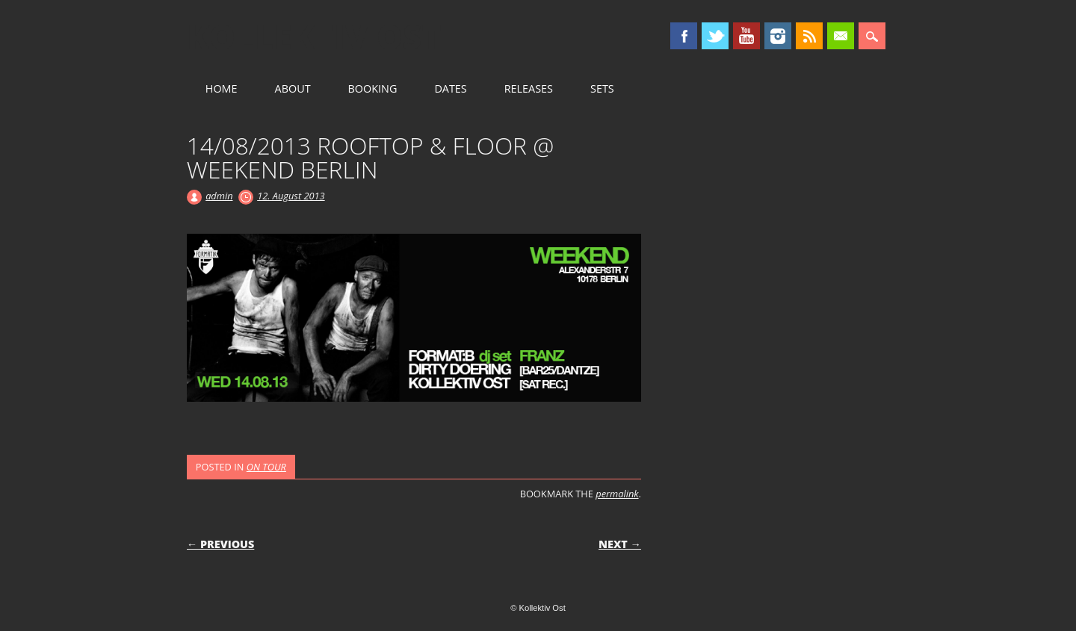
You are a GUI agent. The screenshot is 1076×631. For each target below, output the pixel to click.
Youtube (746, 35)
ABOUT (293, 88)
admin (218, 195)
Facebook (683, 35)
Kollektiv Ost (314, 36)
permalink (617, 493)
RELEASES (528, 88)
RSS (809, 35)
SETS (602, 88)
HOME (221, 88)
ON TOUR (266, 466)
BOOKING (373, 88)
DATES (450, 88)
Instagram (777, 35)
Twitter (715, 35)
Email (840, 35)
